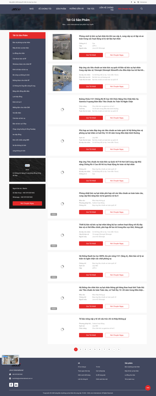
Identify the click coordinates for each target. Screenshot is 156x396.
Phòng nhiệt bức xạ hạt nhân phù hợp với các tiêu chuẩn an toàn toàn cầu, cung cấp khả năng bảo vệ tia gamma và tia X (111, 194)
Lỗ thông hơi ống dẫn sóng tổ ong (24, 86)
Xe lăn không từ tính (19, 145)
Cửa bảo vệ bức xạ (19, 118)
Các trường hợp (100, 371)
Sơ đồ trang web (100, 375)
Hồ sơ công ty (82, 367)
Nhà (64, 24)
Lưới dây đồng (17, 96)
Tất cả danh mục (129, 379)
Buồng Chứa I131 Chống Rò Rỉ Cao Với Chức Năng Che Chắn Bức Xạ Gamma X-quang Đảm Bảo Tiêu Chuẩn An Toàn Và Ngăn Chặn (109, 100)
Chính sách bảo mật (101, 379)
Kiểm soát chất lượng (84, 375)
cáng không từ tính (19, 151)
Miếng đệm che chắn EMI (21, 107)
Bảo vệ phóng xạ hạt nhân (21, 42)
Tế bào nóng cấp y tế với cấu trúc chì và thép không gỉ (102, 319)
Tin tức (98, 367)
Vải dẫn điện (17, 113)
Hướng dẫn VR (76, 8)
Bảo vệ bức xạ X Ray (19, 124)
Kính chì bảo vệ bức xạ (20, 69)
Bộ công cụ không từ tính (21, 75)
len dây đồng (17, 134)
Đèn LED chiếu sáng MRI (21, 140)
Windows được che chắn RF (22, 64)
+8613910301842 (29, 193)
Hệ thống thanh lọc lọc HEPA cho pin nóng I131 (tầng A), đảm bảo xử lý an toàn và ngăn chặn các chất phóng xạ (111, 257)
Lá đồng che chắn (19, 53)
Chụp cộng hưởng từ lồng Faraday (24, 129)
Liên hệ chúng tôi (83, 379)
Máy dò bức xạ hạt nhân (21, 48)
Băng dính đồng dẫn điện (21, 91)
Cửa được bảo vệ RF (19, 59)
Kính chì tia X (17, 102)
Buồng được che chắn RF (21, 80)
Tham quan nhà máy (84, 371)
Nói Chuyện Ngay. (27, 203)
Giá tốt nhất (91, 55)
